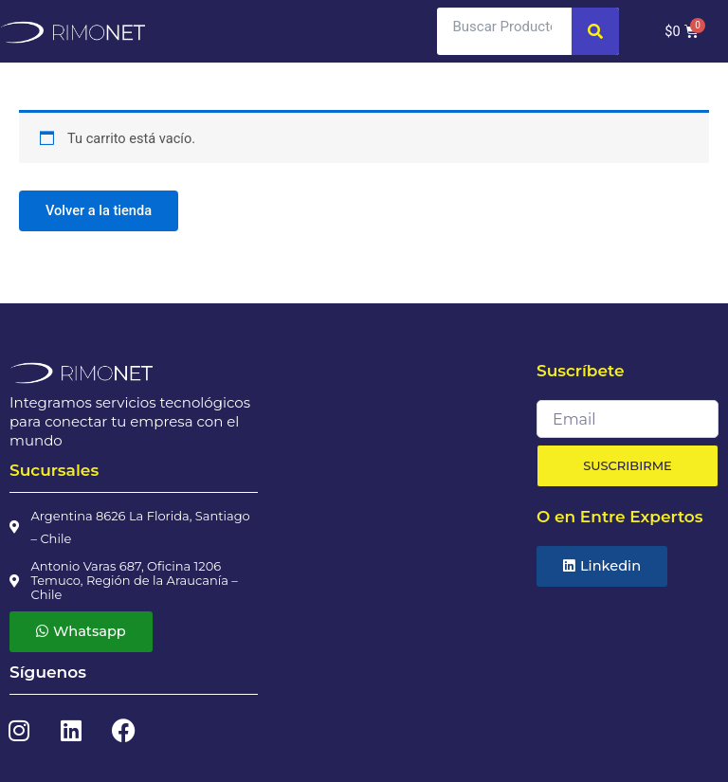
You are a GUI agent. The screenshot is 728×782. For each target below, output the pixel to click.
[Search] (595, 31)
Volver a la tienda (99, 210)
